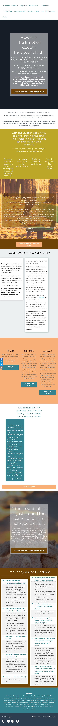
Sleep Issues (23, 5)
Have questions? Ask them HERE (29, 91)
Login (4, 17)
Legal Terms (36, 717)
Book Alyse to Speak (33, 11)
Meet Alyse (15, 5)
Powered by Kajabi (49, 717)
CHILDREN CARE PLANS (29, 384)
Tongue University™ (20, 11)
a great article (45, 611)
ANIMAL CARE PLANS (48, 392)
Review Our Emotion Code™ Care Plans (29, 244)
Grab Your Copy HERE (29, 487)
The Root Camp (7, 11)
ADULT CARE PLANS (10, 367)
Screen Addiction (44, 5)
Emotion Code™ (33, 5)
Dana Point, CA (29, 231)
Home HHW (6, 5)
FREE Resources (50, 11)
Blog (42, 11)
